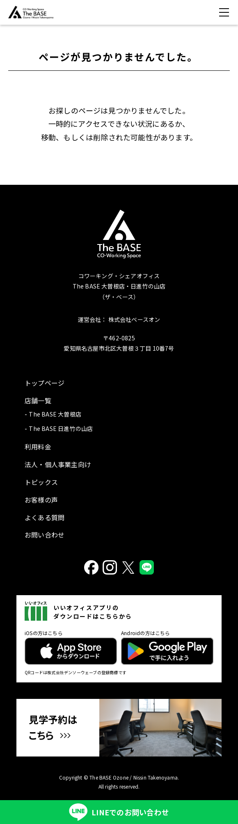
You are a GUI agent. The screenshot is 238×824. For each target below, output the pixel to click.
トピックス (41, 482)
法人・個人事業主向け (58, 464)
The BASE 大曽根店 (55, 414)
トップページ (44, 383)
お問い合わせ (44, 535)
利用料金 (38, 447)
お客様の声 (41, 500)
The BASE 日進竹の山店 (61, 428)
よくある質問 (44, 517)
